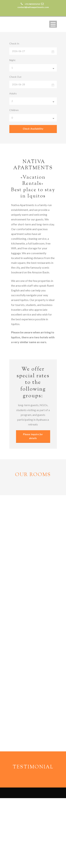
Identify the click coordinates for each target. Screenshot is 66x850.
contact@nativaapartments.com (32, 822)
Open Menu (53, 24)
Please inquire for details (33, 436)
